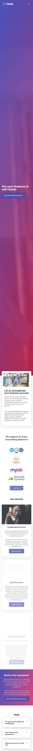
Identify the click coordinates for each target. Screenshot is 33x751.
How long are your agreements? (11, 733)
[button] (16, 722)
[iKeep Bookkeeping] (8, 3)
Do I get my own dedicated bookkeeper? (14, 722)
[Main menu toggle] (28, 4)
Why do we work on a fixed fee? (14, 744)
